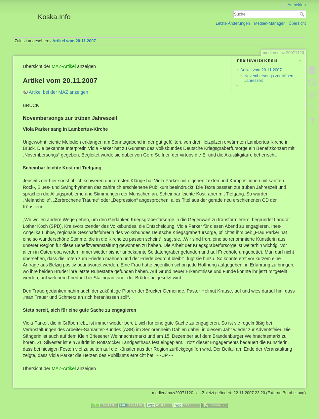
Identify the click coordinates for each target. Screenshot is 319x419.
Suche (302, 14)
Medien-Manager (269, 23)
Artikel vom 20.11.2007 (74, 41)
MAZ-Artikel (64, 66)
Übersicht (297, 23)
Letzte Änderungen (233, 23)
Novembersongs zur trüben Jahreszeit (268, 78)
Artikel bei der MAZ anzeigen (58, 92)
